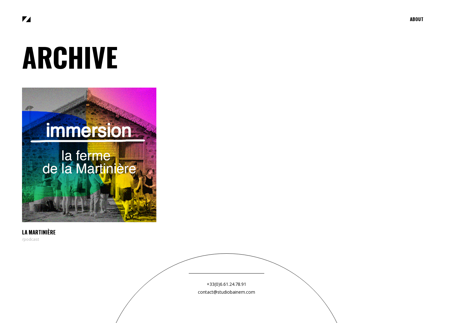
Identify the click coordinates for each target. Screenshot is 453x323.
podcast (31, 239)
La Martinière (39, 232)
